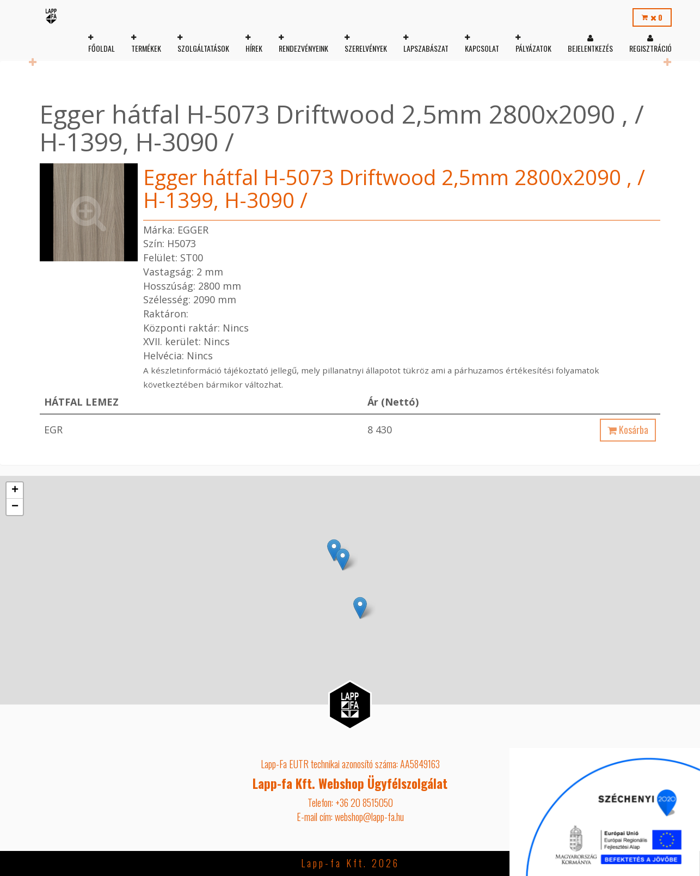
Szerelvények (364, 48)
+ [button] (15, 490)
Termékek (145, 48)
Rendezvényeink (302, 48)
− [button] (15, 507)
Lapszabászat (424, 48)
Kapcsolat (481, 48)
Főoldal (100, 48)
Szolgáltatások (202, 48)
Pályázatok (532, 48)
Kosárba (627, 429)
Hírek (252, 48)
